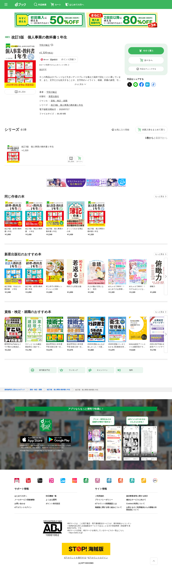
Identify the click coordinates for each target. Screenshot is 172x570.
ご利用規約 (99, 496)
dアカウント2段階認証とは (106, 504)
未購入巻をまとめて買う (153, 129)
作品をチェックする (148, 69)
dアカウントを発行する (75, 557)
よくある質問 (51, 500)
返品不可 (43, 69)
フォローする (51, 45)
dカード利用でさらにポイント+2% (53, 65)
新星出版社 (54, 96)
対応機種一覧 (51, 496)
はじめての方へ (20, 496)
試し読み (22, 92)
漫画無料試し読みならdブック (14, 389)
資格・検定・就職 (59, 101)
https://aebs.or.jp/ (76, 533)
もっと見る (159, 196)
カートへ (148, 60)
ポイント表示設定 (53, 504)
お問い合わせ (19, 504)
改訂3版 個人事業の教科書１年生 (37, 146)
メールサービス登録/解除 (24, 500)
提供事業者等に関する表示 (137, 496)
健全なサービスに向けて (136, 500)
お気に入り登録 (122, 129)
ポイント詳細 (67, 59)
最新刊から (162, 138)
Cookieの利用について (135, 504)
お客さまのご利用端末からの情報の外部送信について (141, 508)
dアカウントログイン (23, 507)
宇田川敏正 (44, 45)
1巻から (149, 138)
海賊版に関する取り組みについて (108, 507)
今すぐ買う (148, 51)
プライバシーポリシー (104, 500)
